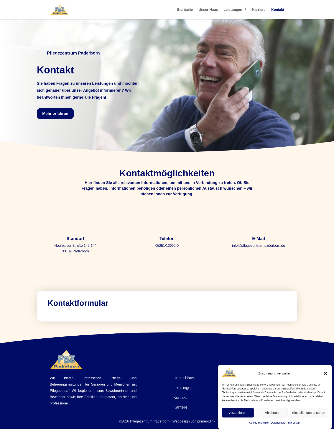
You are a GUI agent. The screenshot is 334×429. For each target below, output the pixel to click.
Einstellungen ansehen (308, 412)
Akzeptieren (237, 412)
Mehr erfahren (55, 113)
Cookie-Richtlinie (259, 422)
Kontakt (277, 10)
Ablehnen (271, 412)
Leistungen (233, 10)
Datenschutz (278, 422)
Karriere (258, 10)
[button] (325, 373)
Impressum (294, 422)
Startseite (185, 10)
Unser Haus (208, 10)
